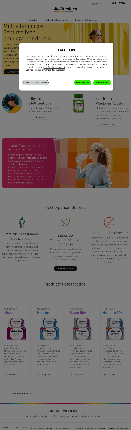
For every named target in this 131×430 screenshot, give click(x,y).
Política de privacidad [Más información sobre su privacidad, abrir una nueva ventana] (54, 70)
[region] (66, 67)
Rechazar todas (82, 82)
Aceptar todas (102, 82)
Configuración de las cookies (35, 82)
